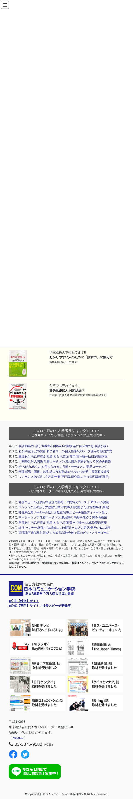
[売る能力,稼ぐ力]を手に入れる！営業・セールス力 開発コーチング (63, 466)
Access (18, 737)
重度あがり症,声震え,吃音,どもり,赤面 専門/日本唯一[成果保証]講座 (63, 456)
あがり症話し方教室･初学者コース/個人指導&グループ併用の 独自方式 (65, 451)
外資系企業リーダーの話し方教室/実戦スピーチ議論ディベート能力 (63, 512)
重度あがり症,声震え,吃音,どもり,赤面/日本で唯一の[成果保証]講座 (63, 522)
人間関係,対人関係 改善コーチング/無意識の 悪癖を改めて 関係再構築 (65, 461)
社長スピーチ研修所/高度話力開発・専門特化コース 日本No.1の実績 (64, 502)
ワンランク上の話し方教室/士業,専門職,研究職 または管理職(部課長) (64, 507)
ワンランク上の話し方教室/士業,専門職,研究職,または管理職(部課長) (64, 476)
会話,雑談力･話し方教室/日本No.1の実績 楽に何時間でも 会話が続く (64, 446)
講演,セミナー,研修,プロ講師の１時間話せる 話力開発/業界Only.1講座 (65, 527)
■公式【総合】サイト (24, 601)
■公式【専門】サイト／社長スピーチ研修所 (40, 605)
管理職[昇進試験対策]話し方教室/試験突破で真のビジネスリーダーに (64, 532)
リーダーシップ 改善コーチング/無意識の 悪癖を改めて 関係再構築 (63, 517)
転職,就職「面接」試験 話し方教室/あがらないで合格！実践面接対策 (64, 471)
